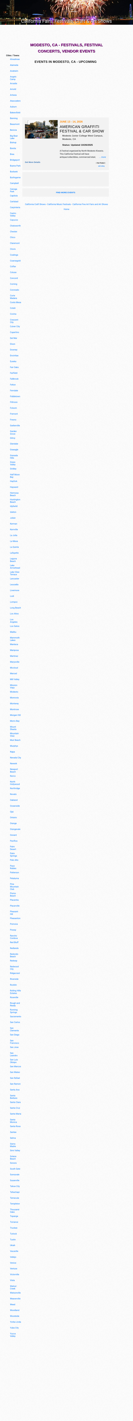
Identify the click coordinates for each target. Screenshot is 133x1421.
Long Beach (15, 608)
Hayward (14, 487)
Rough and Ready (15, 1004)
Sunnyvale (14, 1174)
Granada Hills (14, 456)
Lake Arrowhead (15, 566)
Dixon (12, 344)
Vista (12, 1280)
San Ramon (15, 1084)
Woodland (14, 1310)
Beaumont (14, 124)
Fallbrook (14, 379)
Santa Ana (14, 1090)
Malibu (13, 632)
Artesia (13, 95)
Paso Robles (13, 867)
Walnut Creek (13, 1287)
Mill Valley (14, 679)
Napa (12, 752)
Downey (13, 349)
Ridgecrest (15, 973)
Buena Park (15, 166)
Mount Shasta (13, 728)
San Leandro (14, 1054)
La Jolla (13, 535)
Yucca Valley (13, 1334)
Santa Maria (15, 1114)
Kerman (13, 524)
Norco (13, 776)
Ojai (12, 812)
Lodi (12, 596)
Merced (13, 673)
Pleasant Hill (14, 912)
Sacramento (15, 1016)
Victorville (14, 1274)
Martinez (14, 656)
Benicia (13, 130)
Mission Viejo (13, 686)
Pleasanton (15, 918)
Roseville (14, 997)
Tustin (13, 1239)
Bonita (13, 148)
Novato (13, 794)
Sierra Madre (13, 1145)
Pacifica (13, 841)
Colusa (13, 272)
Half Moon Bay (15, 475)
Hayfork (13, 481)
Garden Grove (13, 432)
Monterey (14, 703)
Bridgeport (15, 160)
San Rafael (15, 1078)
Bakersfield (15, 112)
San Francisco (14, 1041)
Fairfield (13, 373)
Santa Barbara (13, 1096)
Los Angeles (13, 620)
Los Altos (14, 613)
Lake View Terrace (14, 573)
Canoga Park (13, 190)
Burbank (14, 171)
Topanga (14, 1216)
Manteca (14, 644)
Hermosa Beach (14, 494)
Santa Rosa (15, 1126)
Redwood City (14, 967)
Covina (13, 314)
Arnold (13, 89)
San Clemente (14, 1029)
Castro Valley (13, 214)
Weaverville (15, 1298)
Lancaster (14, 578)
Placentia (14, 900)
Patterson (14, 872)
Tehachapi (15, 1192)
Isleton (13, 512)
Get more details (32, 162)
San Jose (14, 1047)
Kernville (14, 529)
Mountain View (14, 734)
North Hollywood (15, 782)
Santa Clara (15, 1102)
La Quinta (14, 547)
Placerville (14, 906)
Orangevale (15, 829)
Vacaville (14, 1251)
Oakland (14, 800)
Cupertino (14, 332)
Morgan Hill (15, 715)
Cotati (13, 308)
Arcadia (13, 83)
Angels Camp (13, 77)
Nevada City (15, 757)
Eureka (13, 361)
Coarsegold (15, 261)
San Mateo (15, 1072)
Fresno (13, 419)
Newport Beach (14, 770)
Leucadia (14, 584)
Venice (13, 1263)
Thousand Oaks (14, 1210)
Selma (13, 1138)
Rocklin (13, 985)
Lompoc (14, 602)
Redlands (14, 948)
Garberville (15, 425)
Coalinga (14, 255)
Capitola (14, 195)
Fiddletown (15, 396)
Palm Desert (13, 847)
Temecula (14, 1198)
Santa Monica (13, 1120)
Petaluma (14, 878)
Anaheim (14, 71)
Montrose (14, 709)
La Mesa (14, 541)
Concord (14, 278)
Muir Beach (15, 740)
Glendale (14, 444)
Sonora (13, 1163)
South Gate (15, 1169)
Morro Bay (14, 721)
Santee (13, 1132)
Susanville (14, 1180)
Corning (13, 284)
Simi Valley (15, 1150)
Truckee (13, 1228)
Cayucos (14, 220)
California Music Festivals (59, 204)
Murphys (14, 746)
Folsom (13, 408)
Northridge (15, 788)
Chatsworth (15, 226)
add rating (101, 166)
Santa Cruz (15, 1108)
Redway (13, 960)
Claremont (15, 243)
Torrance (14, 1222)
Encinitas (14, 355)
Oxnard (13, 835)
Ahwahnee (15, 59)
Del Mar (13, 338)
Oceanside (15, 806)
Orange (13, 823)
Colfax (13, 266)
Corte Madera (13, 296)
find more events (65, 192)
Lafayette (14, 553)
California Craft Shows (35, 204)
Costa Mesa (15, 302)
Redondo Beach (14, 955)
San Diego (14, 1034)
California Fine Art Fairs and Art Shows (90, 204)
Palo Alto (14, 860)
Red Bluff (14, 942)
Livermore (14, 590)
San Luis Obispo (14, 1060)
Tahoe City (15, 1186)
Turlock (13, 1234)
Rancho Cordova (14, 936)
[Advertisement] (13, 1382)
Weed (12, 1304)
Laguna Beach (13, 559)
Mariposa (14, 650)
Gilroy (12, 438)
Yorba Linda (15, 1322)
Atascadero (15, 101)
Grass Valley (12, 463)
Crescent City (14, 321)
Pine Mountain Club (14, 886)
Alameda (14, 65)
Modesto (14, 692)
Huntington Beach (15, 500)
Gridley (13, 469)
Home (66, 209)
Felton (13, 384)
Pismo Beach (13, 894)
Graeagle (14, 449)
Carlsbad (14, 201)
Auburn (13, 106)
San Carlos (15, 1022)
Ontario (13, 817)
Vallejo (13, 1257)
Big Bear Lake (14, 137)
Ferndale (14, 390)
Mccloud (14, 668)
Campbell (14, 183)
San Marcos (15, 1066)
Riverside (14, 979)
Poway (13, 930)
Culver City (15, 326)
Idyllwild (14, 506)
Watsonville (15, 1293)
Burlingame (15, 177)
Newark (13, 763)
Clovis (13, 249)
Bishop (13, 142)
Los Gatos (14, 626)
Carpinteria (15, 207)
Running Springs (14, 1011)
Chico (12, 237)
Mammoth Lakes (15, 638)
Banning (14, 118)
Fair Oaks (14, 367)
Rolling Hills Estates (15, 991)
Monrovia (14, 697)
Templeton (15, 1203)
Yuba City (14, 1328)
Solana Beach (13, 1157)
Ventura (13, 1268)
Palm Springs (13, 854)
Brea (12, 154)
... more (102, 157)
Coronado (14, 290)
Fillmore (13, 402)
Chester (13, 231)
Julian (13, 518)
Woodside (14, 1316)
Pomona (14, 924)
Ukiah (12, 1245)
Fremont (14, 414)
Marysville (14, 662)
